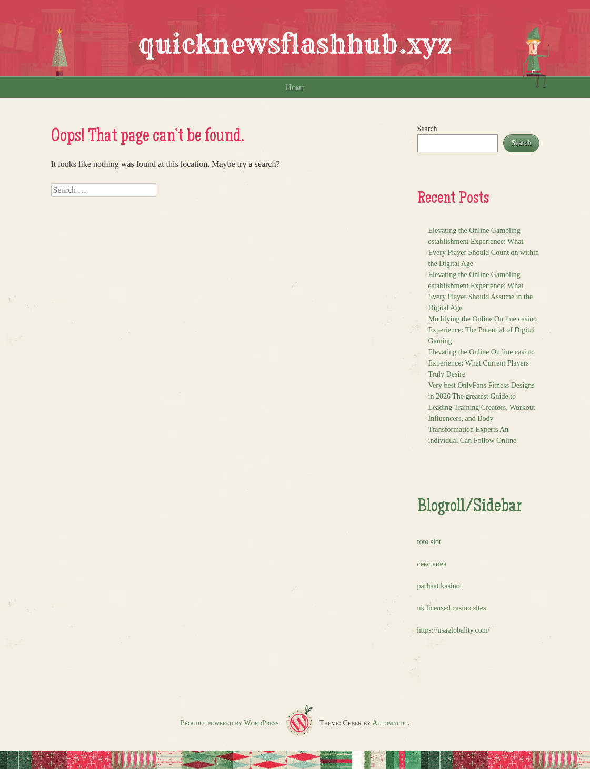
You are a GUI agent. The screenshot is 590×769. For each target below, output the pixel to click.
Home (295, 87)
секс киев (432, 564)
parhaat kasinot (439, 586)
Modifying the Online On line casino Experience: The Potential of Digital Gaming (482, 330)
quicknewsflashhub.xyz (295, 44)
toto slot (429, 542)
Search (427, 129)
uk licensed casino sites (451, 608)
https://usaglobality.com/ (453, 630)
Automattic (390, 723)
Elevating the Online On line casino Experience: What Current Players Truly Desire (481, 363)
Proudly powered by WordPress (230, 723)
